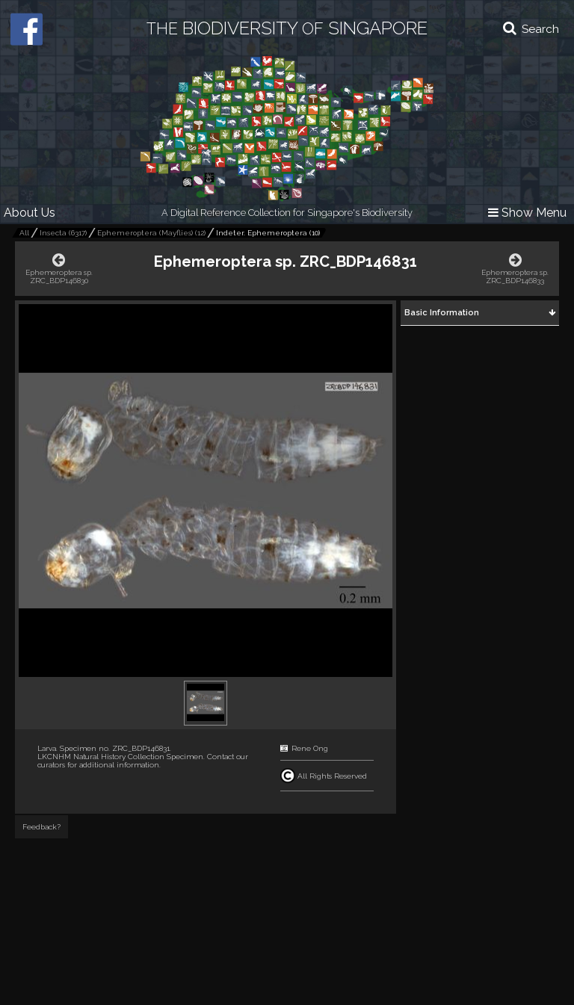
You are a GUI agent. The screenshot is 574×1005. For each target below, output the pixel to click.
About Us (29, 212)
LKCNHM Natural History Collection (100, 756)
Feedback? (41, 827)
